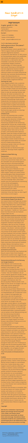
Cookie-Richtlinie (19, 432)
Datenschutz (11, 432)
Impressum (4, 432)
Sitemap (4, 434)
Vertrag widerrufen (12, 434)
